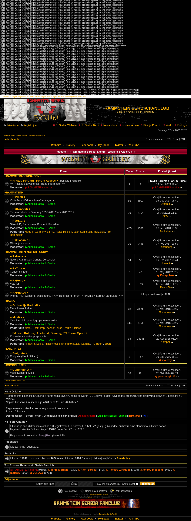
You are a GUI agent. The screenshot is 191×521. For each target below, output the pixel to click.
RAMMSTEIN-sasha (40, 187)
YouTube (133, 145)
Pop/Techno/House (51, 327)
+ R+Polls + (18, 280)
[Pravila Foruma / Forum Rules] (167, 180)
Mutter (75, 231)
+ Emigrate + (18, 353)
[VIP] (145, 416)
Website (56, 145)
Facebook (87, 145)
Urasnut (165, 203)
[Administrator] (86, 416)
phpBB (90, 498)
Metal (28, 327)
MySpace (103, 145)
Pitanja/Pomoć (150, 125)
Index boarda (11, 139)
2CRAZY (38, 472)
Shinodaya (165, 312)
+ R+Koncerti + (20, 209)
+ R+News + (18, 256)
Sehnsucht (86, 231)
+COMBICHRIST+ (15, 365)
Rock (36, 327)
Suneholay (123, 458)
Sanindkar (165, 231)
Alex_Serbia (88, 469)
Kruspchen (167, 275)
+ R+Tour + (17, 268)
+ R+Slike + (17, 221)
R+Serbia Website (65, 125)
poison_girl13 (166, 376)
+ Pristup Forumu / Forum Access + (34, 180)
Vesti (166, 125)
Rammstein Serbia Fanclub (99, 494)
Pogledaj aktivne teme (37, 135)
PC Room (97, 343)
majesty (167, 360)
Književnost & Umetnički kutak (62, 343)
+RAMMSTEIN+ (13, 192)
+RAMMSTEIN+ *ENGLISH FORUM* (26, 252)
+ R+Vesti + (17, 197)
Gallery (70, 145)
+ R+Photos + (19, 292)
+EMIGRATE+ (12, 348)
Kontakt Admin (129, 125)
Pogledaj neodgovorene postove (15, 135)
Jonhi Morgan (59, 469)
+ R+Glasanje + (20, 240)
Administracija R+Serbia (41, 203)
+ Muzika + (17, 317)
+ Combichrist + (21, 369)
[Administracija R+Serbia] (112, 416)
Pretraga (180, 125)
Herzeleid (99, 231)
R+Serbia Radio (89, 125)
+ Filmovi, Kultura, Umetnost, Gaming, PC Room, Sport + (48, 333)
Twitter (119, 145)
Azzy (165, 215)
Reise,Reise (63, 231)
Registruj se (29, 125)
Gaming (85, 343)
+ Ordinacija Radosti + (25, 305)
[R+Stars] (134, 416)
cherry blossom (153, 469)
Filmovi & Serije (34, 343)
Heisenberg (165, 246)
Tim (24, 380)
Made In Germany (35, 231)
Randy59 (165, 287)
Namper (165, 341)
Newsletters (109, 125)
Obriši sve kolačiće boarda (12, 380)
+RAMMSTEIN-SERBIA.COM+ (22, 176)
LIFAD (50, 231)
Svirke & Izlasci (72, 327)
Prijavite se (12, 125)
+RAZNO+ (10, 300)
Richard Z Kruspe (120, 469)
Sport (108, 343)
